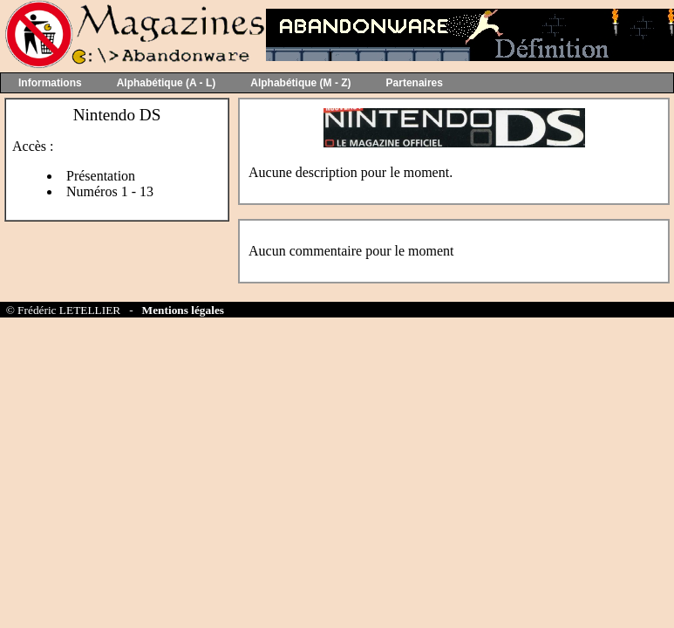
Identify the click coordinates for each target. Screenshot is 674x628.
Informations (50, 83)
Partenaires (414, 83)
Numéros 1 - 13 (109, 191)
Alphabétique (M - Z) (300, 83)
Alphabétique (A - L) (166, 83)
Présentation (100, 175)
